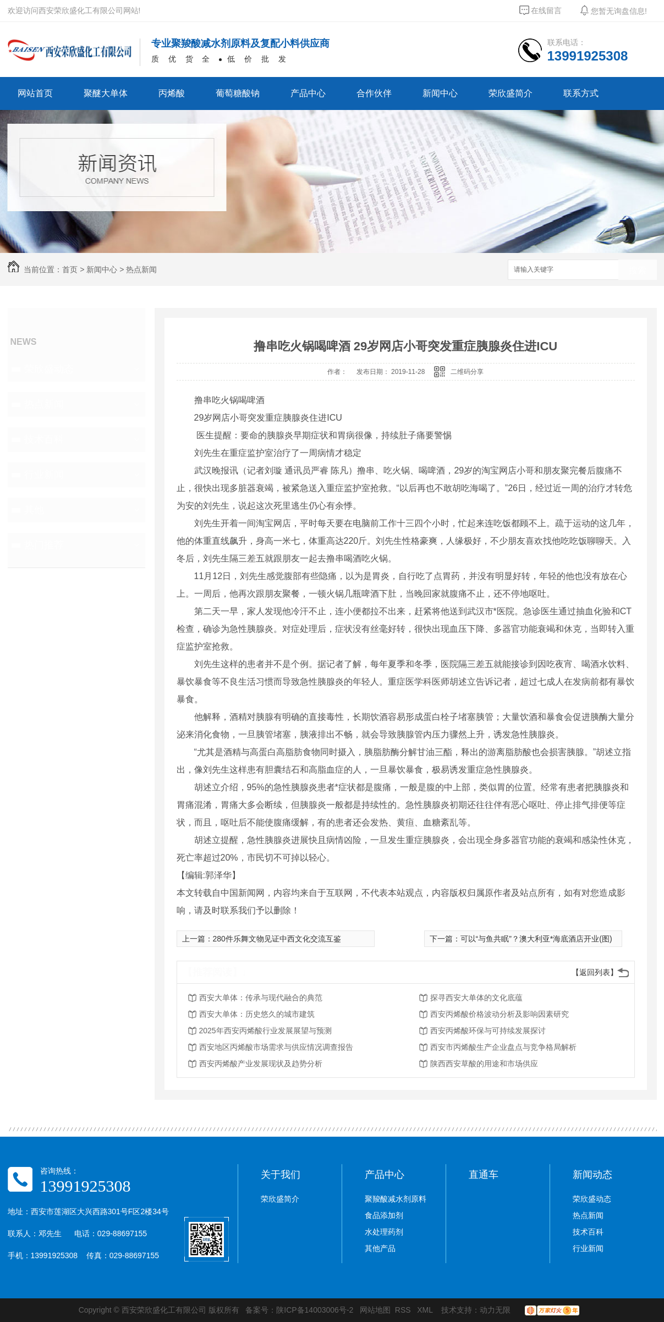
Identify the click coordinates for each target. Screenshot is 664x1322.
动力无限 (495, 1310)
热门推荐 (44, 544)
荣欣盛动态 (49, 368)
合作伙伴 (374, 93)
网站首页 (35, 93)
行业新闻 (44, 474)
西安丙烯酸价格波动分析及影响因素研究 (499, 1014)
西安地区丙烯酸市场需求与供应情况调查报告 (276, 1047)
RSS (404, 1310)
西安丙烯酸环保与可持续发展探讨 (488, 1030)
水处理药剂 (384, 1231)
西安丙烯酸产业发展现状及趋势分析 (260, 1063)
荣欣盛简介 (511, 93)
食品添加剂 (384, 1215)
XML (426, 1310)
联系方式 (581, 93)
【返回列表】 (595, 972)
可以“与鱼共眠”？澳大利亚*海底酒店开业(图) (536, 938)
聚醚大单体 (106, 93)
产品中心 (308, 93)
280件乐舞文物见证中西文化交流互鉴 (277, 938)
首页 (70, 269)
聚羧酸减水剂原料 (395, 1198)
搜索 (637, 270)
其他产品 (380, 1248)
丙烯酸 (171, 93)
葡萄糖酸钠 (238, 93)
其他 (34, 509)
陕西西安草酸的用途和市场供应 (484, 1063)
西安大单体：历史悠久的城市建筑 (257, 1014)
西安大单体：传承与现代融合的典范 (260, 997)
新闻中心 (440, 93)
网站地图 (375, 1310)
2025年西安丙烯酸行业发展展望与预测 (265, 1030)
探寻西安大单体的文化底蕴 (476, 997)
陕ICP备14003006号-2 (314, 1310)
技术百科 (44, 439)
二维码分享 (467, 372)
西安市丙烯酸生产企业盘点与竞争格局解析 (503, 1047)
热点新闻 (141, 269)
